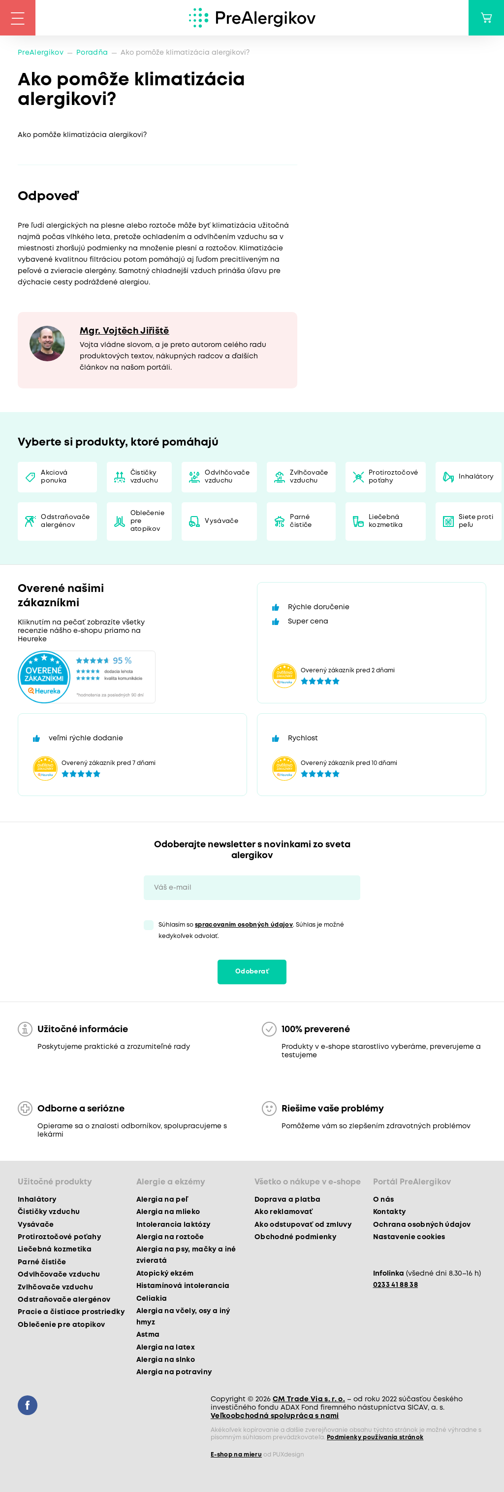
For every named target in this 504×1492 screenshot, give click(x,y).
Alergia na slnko (165, 1360)
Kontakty (389, 1212)
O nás (383, 1200)
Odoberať (252, 971)
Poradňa (92, 53)
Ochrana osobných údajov (422, 1225)
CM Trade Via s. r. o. (309, 1399)
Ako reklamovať (283, 1212)
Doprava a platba (287, 1200)
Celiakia (151, 1299)
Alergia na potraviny (174, 1372)
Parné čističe (301, 521)
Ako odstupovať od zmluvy (302, 1225)
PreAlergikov (40, 53)
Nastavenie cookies (409, 1237)
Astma (148, 1335)
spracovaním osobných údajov (244, 925)
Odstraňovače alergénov (65, 521)
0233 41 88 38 (395, 1285)
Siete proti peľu (476, 521)
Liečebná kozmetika (386, 521)
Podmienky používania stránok (375, 1437)
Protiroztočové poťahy (393, 477)
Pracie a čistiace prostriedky (71, 1312)
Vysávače (221, 521)
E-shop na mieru (236, 1454)
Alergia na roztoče (170, 1237)
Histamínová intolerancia (183, 1286)
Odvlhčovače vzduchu (227, 477)
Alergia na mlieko (168, 1212)
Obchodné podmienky (295, 1237)
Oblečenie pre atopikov (147, 521)
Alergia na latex (165, 1348)
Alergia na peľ (162, 1200)
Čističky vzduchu (144, 477)
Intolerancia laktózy (173, 1225)
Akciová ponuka (54, 477)
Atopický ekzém (165, 1274)
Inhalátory (476, 477)
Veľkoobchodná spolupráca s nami (275, 1416)
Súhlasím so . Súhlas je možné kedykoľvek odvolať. (251, 930)
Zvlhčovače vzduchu (309, 477)
